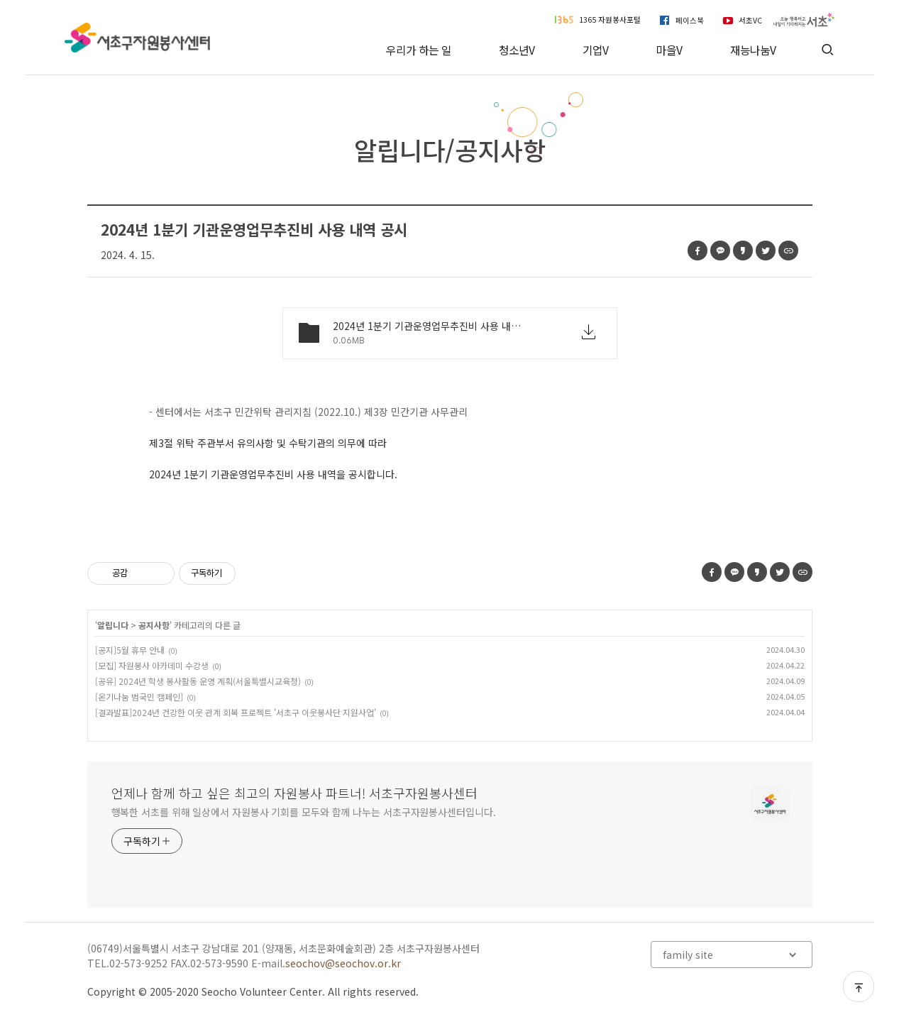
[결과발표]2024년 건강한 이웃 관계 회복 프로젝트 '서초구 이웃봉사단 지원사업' (235, 712)
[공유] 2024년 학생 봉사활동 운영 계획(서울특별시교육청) (198, 681)
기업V (596, 50)
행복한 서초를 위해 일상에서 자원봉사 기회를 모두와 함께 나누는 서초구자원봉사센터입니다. (303, 812)
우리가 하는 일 (418, 50)
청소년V (517, 50)
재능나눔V (753, 50)
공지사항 (154, 625)
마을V (669, 50)
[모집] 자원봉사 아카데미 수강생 (152, 665)
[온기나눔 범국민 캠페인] (139, 697)
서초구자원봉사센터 (137, 38)
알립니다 (112, 625)
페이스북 (689, 19)
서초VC (750, 19)
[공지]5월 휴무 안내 (130, 650)
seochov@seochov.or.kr (343, 963)
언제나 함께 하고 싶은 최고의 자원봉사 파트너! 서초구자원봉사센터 (294, 792)
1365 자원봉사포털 (610, 19)
